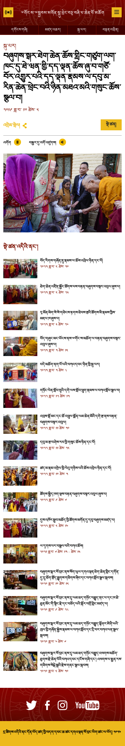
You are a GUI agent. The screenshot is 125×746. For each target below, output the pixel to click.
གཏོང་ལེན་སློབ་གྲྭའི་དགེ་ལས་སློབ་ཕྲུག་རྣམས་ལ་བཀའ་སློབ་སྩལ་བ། (80, 390)
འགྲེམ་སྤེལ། (11, 126)
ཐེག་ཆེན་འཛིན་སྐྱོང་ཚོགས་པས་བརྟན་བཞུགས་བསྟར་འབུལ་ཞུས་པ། (80, 287)
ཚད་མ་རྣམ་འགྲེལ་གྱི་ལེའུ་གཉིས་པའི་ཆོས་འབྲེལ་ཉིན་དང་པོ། (75, 468)
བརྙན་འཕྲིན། (110, 30)
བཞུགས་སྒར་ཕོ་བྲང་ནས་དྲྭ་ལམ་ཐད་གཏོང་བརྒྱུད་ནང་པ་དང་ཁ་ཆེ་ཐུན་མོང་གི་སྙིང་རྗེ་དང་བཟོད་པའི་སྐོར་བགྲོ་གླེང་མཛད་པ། (79, 601)
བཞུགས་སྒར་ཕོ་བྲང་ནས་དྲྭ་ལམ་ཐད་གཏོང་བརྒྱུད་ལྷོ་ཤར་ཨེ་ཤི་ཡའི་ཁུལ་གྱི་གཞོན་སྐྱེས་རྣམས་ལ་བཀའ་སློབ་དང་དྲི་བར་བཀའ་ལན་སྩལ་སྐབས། (79, 630)
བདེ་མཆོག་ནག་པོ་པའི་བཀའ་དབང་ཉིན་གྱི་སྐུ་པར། (70, 364)
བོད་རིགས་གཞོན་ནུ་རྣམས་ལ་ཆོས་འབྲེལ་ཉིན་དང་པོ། (71, 261)
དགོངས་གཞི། (19, 30)
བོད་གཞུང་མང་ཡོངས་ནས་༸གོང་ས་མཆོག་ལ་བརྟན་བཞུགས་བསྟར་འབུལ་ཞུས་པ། (80, 341)
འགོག (7, 143)
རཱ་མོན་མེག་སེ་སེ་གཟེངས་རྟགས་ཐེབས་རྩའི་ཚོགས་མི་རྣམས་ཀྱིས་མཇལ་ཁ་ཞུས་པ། (77, 316)
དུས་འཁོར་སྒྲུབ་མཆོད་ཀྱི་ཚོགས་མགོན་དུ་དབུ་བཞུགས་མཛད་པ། (77, 520)
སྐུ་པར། (81, 30)
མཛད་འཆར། (53, 30)
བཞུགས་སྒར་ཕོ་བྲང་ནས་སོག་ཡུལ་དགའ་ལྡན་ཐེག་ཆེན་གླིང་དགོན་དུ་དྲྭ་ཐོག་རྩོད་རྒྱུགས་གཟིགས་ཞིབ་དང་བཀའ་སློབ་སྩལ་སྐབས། (79, 575)
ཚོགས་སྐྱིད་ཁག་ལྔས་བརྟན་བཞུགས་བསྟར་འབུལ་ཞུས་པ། (73, 494)
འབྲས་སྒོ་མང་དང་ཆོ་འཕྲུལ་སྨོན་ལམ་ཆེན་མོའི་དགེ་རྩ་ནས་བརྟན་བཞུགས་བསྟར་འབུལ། (78, 419)
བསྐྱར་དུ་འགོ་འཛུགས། (42, 143)
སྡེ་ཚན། (111, 124)
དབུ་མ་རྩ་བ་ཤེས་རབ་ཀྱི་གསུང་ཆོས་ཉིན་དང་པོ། (67, 442)
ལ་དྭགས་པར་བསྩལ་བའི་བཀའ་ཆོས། (61, 546)
